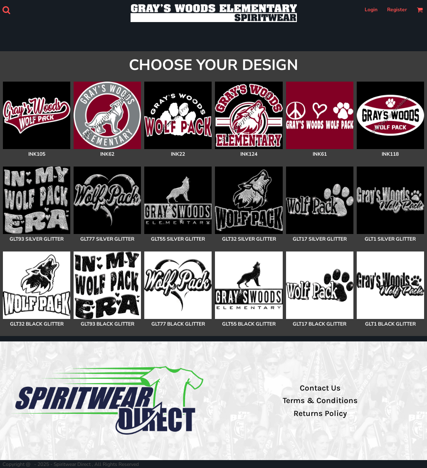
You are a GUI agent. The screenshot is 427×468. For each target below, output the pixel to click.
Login (371, 9)
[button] (6, 10)
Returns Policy (320, 413)
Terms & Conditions (320, 400)
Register (397, 9)
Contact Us (320, 388)
